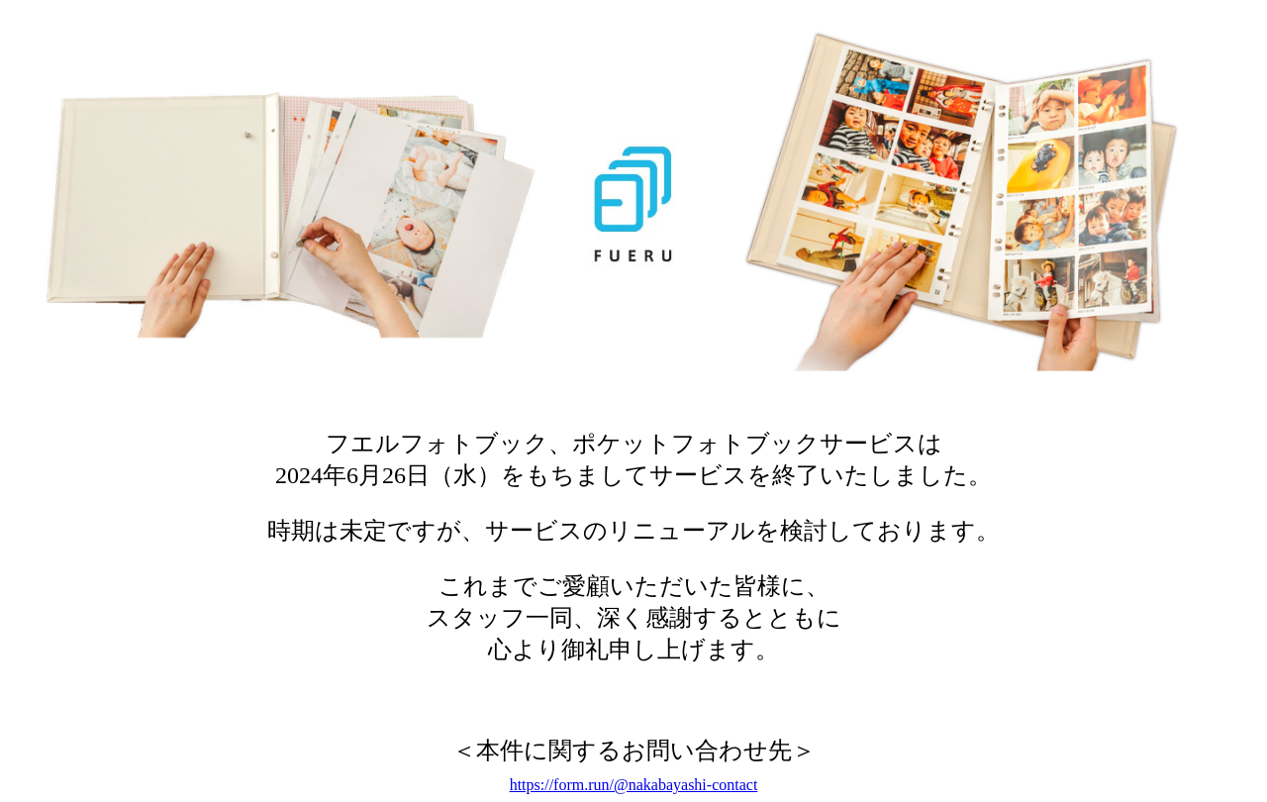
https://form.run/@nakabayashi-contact (634, 784)
